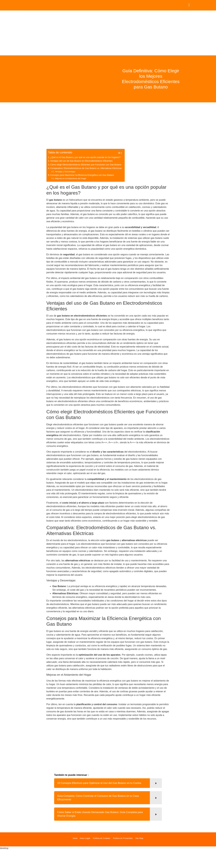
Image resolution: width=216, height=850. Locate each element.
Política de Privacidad (122, 838)
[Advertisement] (108, 33)
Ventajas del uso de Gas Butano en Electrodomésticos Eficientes (81, 161)
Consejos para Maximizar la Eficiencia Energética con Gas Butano (82, 175)
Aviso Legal (85, 838)
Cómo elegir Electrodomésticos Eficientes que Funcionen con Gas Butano (85, 164)
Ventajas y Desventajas (65, 171)
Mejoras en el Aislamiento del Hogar (70, 178)
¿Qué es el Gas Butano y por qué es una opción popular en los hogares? (85, 157)
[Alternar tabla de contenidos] (118, 152)
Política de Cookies (101, 838)
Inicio (75, 838)
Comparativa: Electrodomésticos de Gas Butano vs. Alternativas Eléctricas (86, 168)
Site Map (139, 838)
